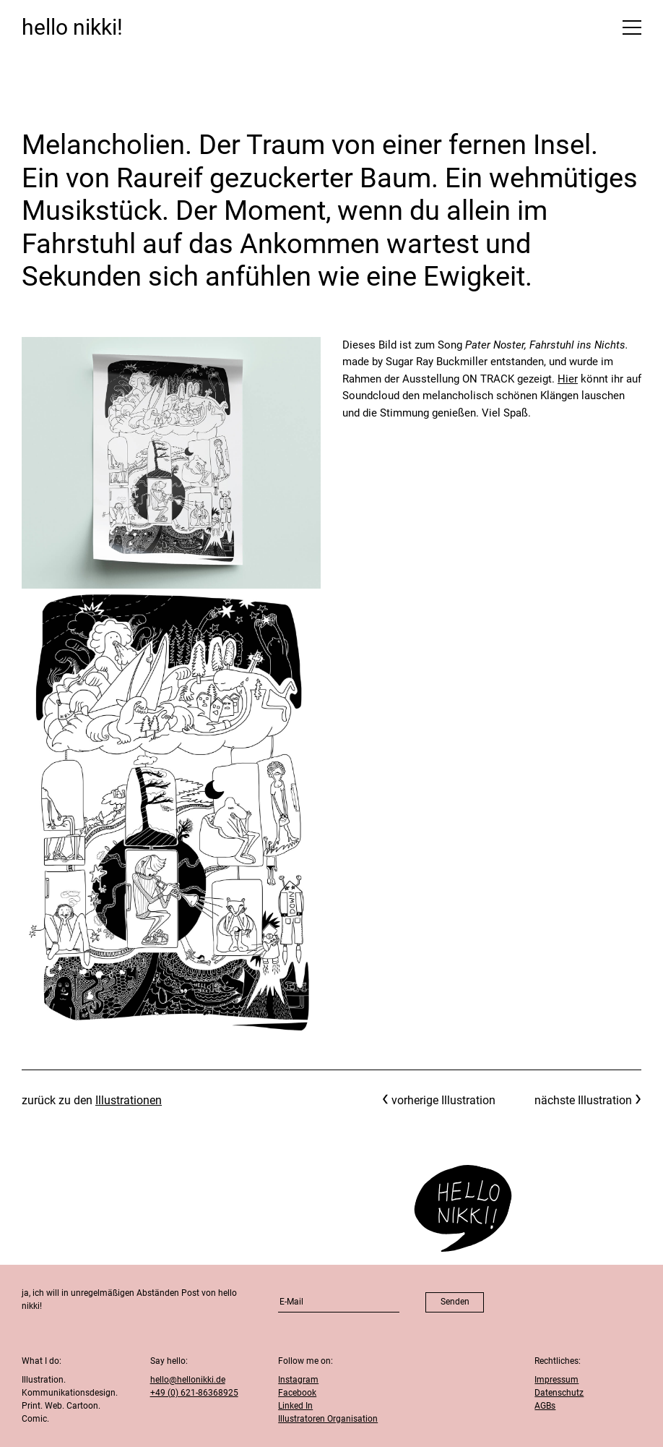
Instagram (298, 1380)
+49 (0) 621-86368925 (194, 1393)
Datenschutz (559, 1393)
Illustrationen (128, 1100)
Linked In (295, 1406)
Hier (568, 378)
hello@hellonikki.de (187, 1380)
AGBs (544, 1406)
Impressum (556, 1380)
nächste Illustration (583, 1100)
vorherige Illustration (443, 1100)
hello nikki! (72, 27)
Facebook (297, 1393)
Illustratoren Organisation (328, 1419)
